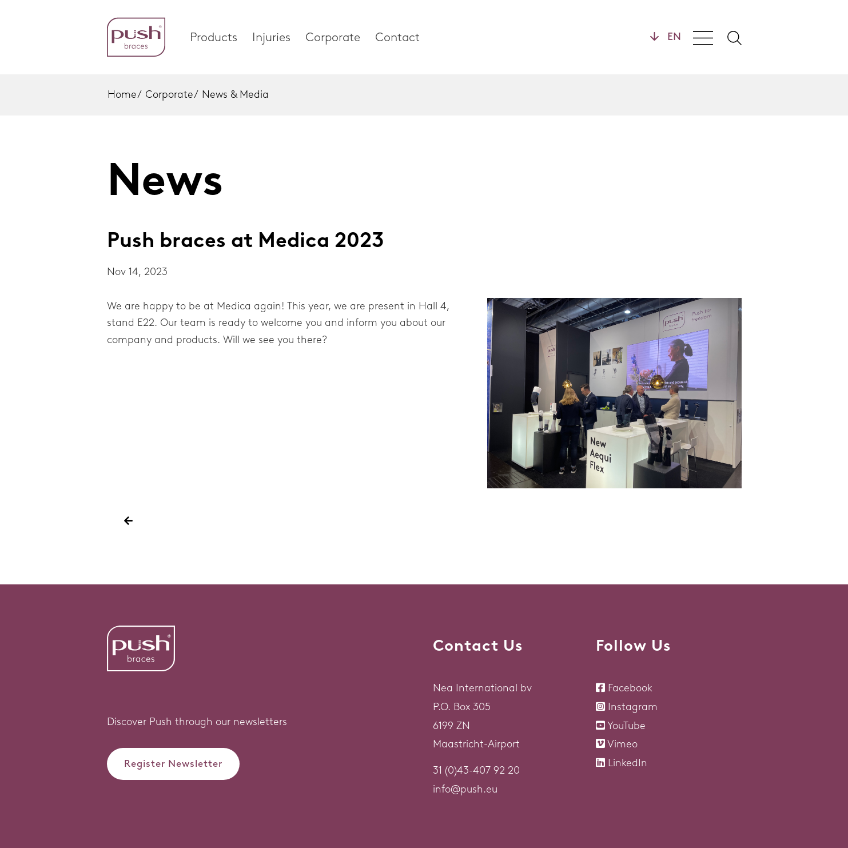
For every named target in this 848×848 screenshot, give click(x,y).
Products (213, 37)
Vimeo (622, 744)
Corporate (332, 37)
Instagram (633, 706)
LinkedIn (627, 763)
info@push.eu (465, 789)
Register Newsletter (173, 763)
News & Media (235, 94)
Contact (397, 37)
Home (122, 94)
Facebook (630, 688)
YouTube (626, 725)
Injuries (271, 37)
